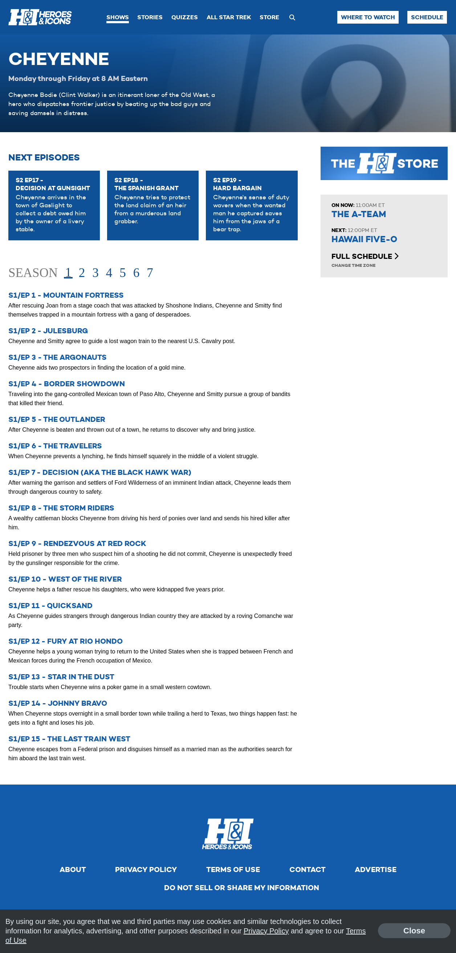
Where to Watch (368, 17)
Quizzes (184, 17)
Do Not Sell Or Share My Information (241, 887)
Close (414, 930)
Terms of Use (233, 869)
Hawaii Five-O (364, 239)
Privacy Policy (146, 869)
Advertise (375, 869)
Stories (150, 17)
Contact (307, 869)
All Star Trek (229, 17)
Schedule (427, 17)
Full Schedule (365, 256)
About (73, 869)
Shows (117, 17)
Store (269, 17)
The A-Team (358, 214)
